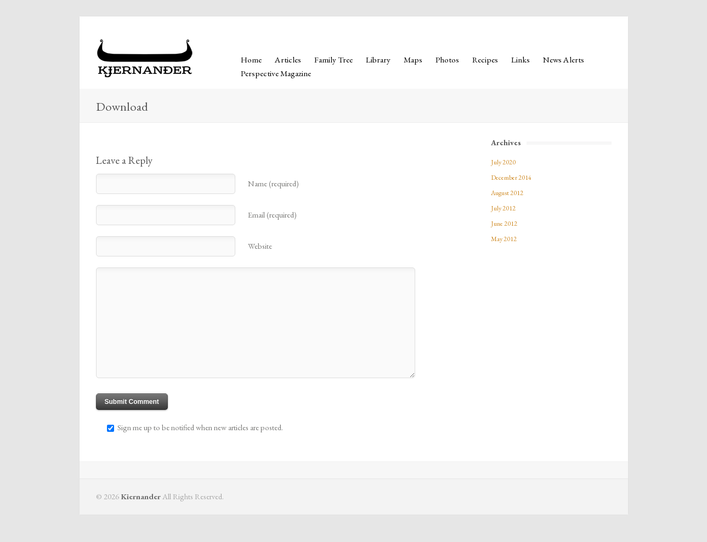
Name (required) (273, 183)
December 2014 (511, 177)
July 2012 (503, 208)
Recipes (485, 59)
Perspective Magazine (276, 73)
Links (520, 59)
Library (378, 59)
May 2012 (504, 239)
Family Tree (333, 59)
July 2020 (503, 162)
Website (260, 246)
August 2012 (507, 193)
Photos (447, 59)
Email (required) (272, 214)
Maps (413, 59)
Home (251, 59)
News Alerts (563, 59)
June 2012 (504, 223)
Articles (288, 59)
